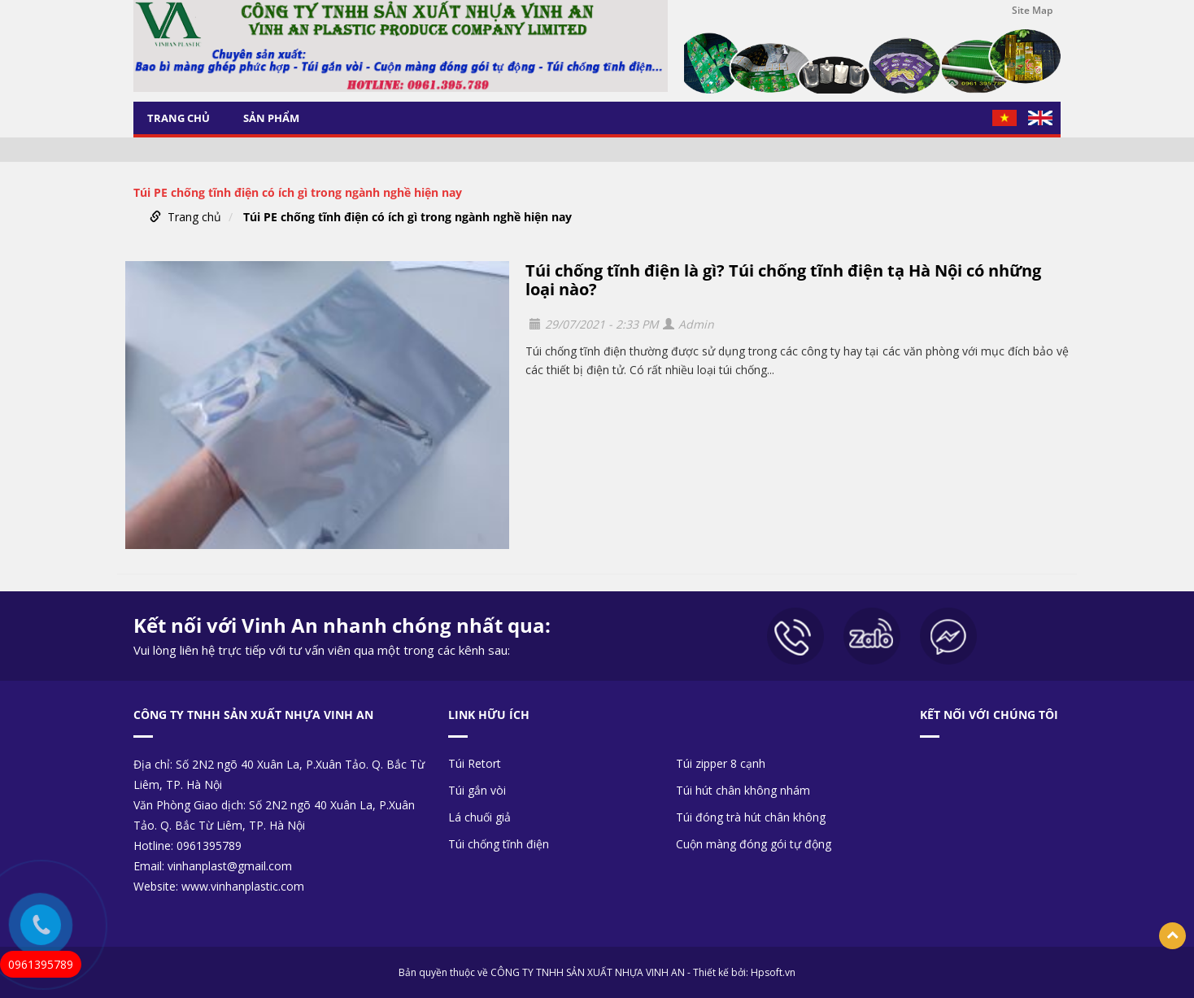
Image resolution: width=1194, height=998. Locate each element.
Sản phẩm (271, 118)
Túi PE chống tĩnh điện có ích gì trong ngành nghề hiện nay (407, 216)
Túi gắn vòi (477, 790)
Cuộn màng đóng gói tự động (753, 844)
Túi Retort (474, 763)
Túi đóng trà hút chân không (751, 817)
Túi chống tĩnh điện (498, 844)
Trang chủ (178, 118)
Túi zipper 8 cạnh (720, 763)
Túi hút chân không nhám (743, 790)
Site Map (1032, 11)
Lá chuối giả (479, 817)
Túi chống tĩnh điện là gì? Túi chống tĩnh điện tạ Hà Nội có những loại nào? (783, 280)
